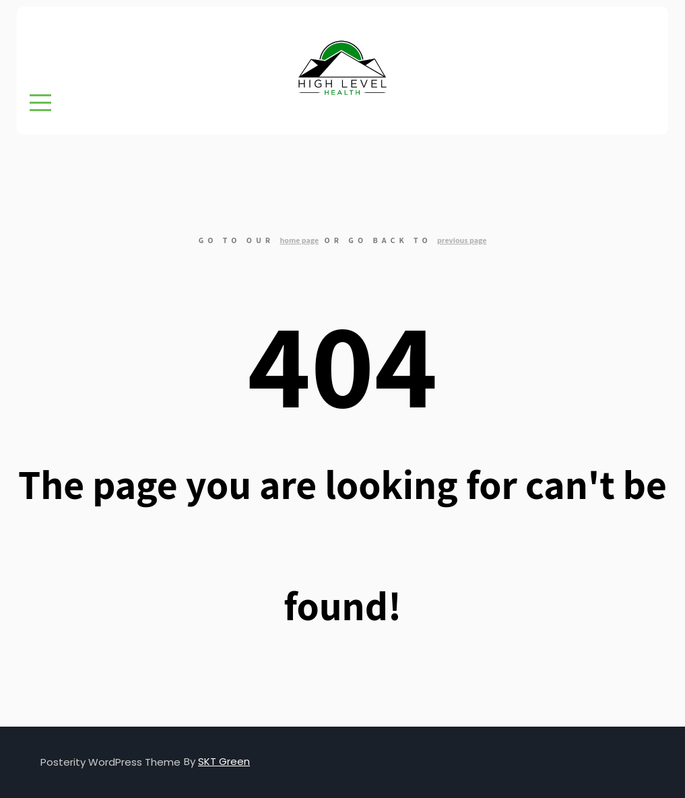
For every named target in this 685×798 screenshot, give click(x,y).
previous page (461, 240)
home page (299, 240)
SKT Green (224, 761)
